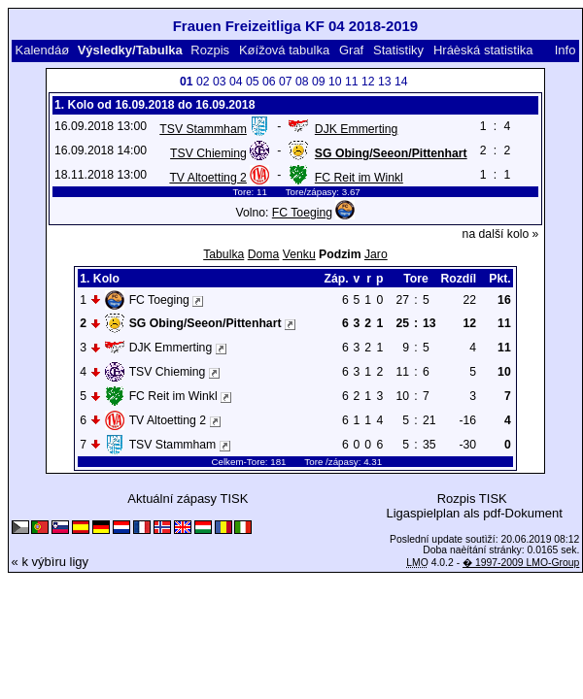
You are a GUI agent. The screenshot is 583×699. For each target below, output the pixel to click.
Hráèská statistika (483, 50)
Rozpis (209, 50)
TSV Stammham (203, 129)
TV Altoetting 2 (207, 177)
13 (385, 81)
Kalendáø (42, 50)
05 (252, 81)
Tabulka (223, 254)
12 (368, 81)
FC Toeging (302, 212)
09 (319, 81)
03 (219, 81)
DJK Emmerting (356, 129)
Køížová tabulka (284, 50)
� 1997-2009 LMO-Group (521, 562)
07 (285, 81)
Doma (264, 254)
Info (565, 50)
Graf (351, 50)
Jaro (376, 254)
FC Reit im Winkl (359, 177)
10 (335, 81)
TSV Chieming (208, 153)
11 (352, 81)
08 (302, 81)
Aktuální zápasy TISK (187, 498)
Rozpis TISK (472, 498)
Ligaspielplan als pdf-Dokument (474, 513)
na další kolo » (501, 234)
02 (203, 81)
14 (401, 81)
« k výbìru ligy (50, 561)
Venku (299, 254)
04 (236, 81)
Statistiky (398, 50)
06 (269, 81)
